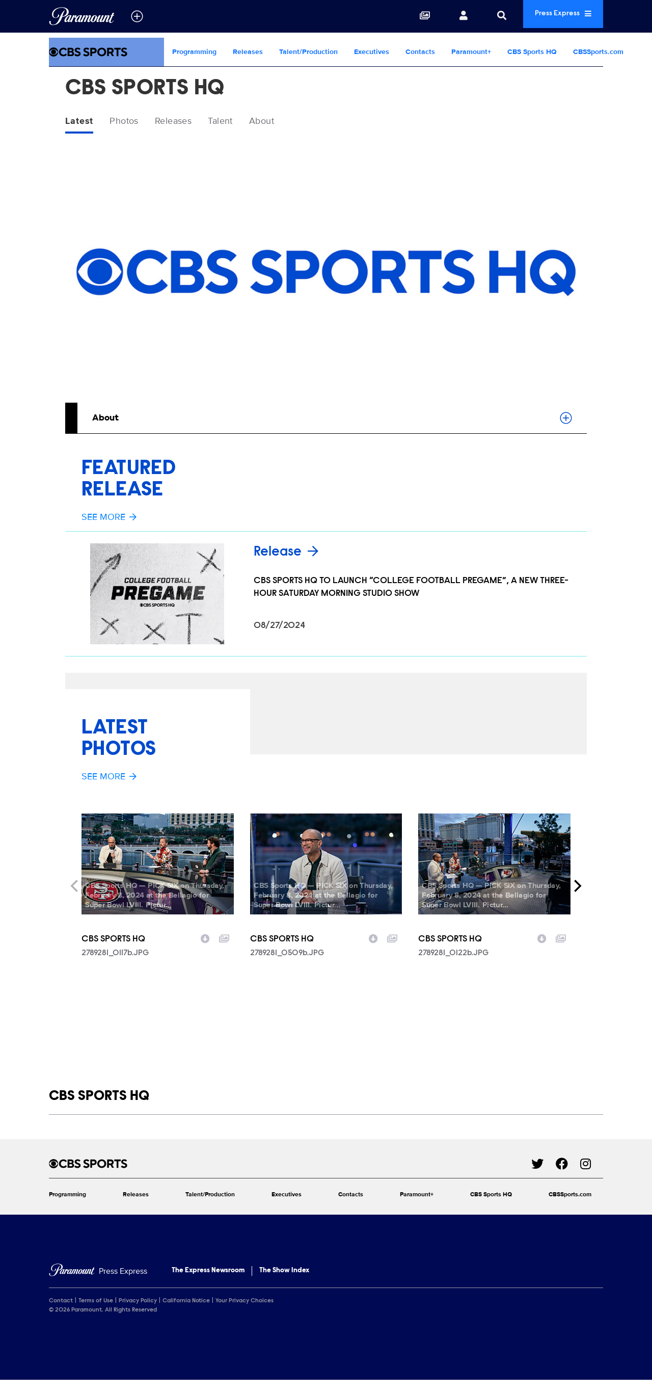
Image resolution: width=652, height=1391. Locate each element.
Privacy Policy (138, 1311)
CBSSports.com (598, 51)
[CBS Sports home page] (290, 1174)
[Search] (480, 16)
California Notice (186, 1311)
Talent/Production (308, 51)
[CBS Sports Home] (106, 52)
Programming (194, 51)
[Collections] (403, 16)
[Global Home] (82, 16)
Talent (238, 122)
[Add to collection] (224, 948)
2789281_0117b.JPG (115, 964)
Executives (371, 51)
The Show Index (284, 1281)
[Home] (98, 1282)
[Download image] (205, 948)
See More (109, 518)
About (284, 122)
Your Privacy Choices (244, 1311)
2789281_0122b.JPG (453, 964)
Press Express (552, 16)
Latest (81, 122)
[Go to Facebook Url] (568, 1174)
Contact (61, 1311)
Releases (248, 51)
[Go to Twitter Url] (543, 1174)
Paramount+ (471, 51)
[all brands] (137, 16)
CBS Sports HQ (532, 51)
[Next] (576, 896)
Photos (130, 122)
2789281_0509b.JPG (287, 964)
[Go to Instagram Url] (591, 1174)
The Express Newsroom (208, 1281)
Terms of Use (95, 1311)
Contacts (420, 51)
